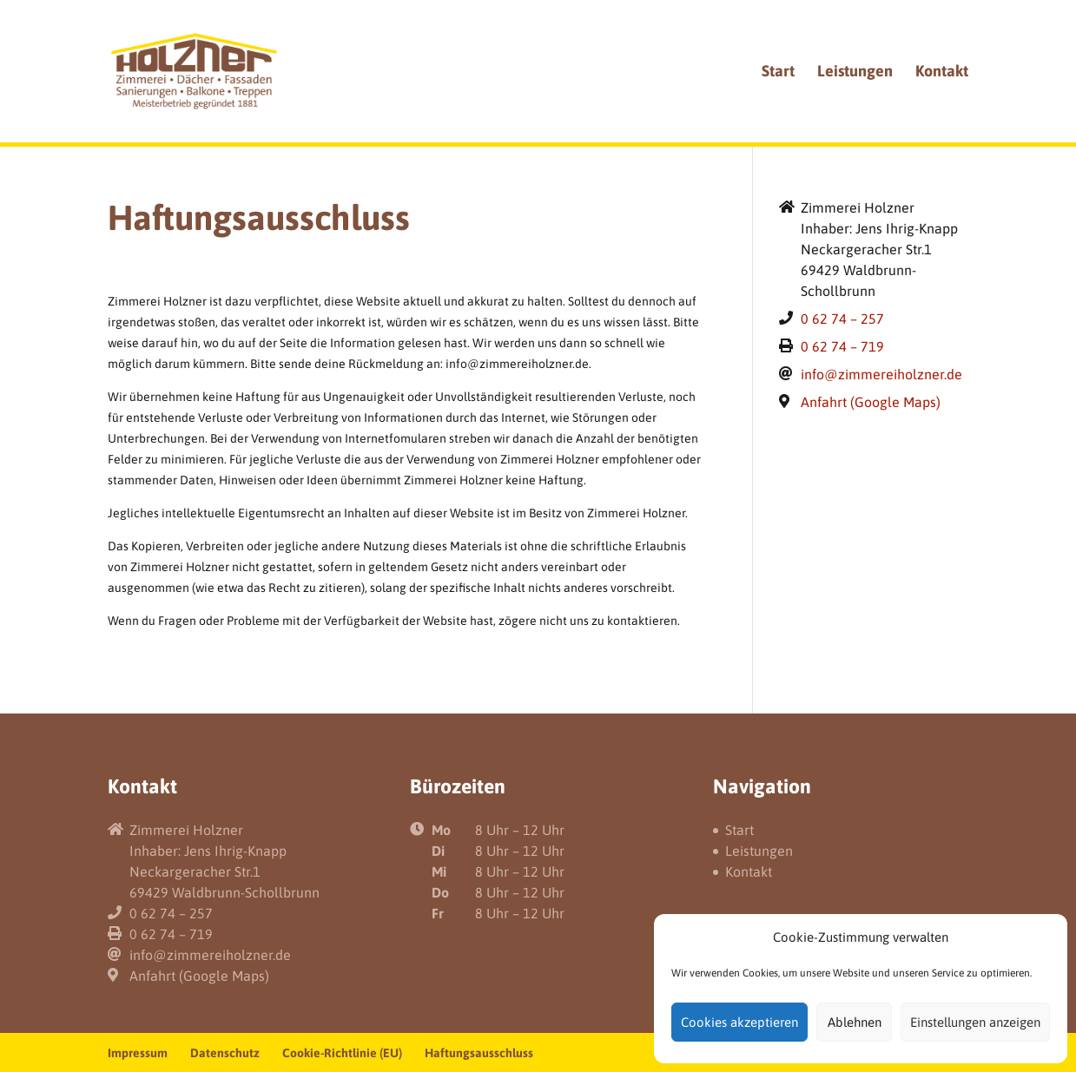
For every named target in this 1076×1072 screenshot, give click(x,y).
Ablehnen (854, 1022)
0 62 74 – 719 (842, 346)
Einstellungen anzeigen (975, 1022)
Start (778, 72)
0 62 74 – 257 (842, 318)
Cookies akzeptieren (739, 1022)
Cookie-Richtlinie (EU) (342, 1053)
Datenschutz (225, 1053)
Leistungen (855, 72)
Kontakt (941, 72)
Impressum (138, 1053)
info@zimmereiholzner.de (881, 374)
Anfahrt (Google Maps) (871, 402)
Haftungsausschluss (479, 1053)
